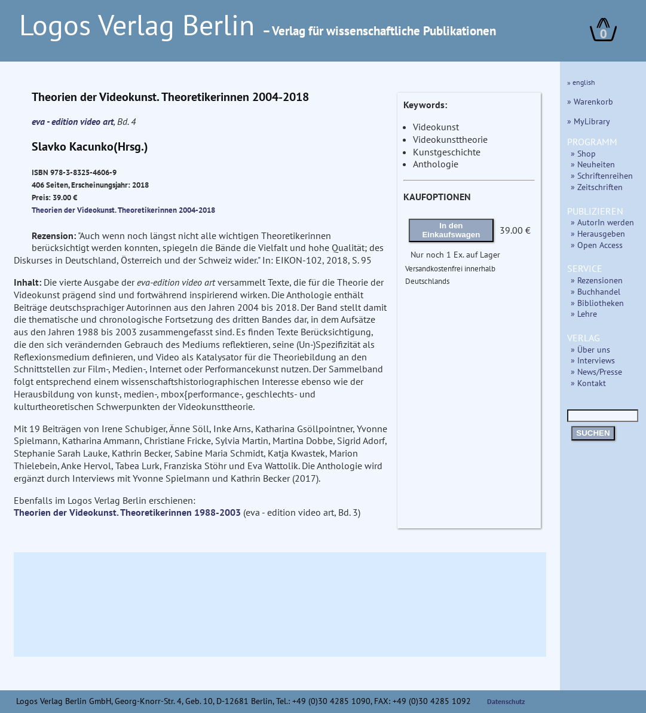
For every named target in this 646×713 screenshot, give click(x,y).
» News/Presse (596, 371)
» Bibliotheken (597, 302)
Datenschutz (506, 701)
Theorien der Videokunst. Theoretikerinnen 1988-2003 (127, 512)
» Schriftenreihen (602, 175)
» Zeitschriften (597, 186)
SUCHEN (593, 433)
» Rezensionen (597, 280)
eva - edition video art (73, 121)
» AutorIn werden (602, 222)
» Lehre (584, 313)
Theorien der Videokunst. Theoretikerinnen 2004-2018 (123, 209)
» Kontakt (588, 382)
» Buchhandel (595, 291)
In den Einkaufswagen (451, 230)
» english (581, 82)
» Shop (583, 153)
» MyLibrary (588, 121)
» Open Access (597, 244)
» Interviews (593, 360)
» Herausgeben (598, 233)
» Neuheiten (593, 164)
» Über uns (590, 349)
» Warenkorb (590, 101)
